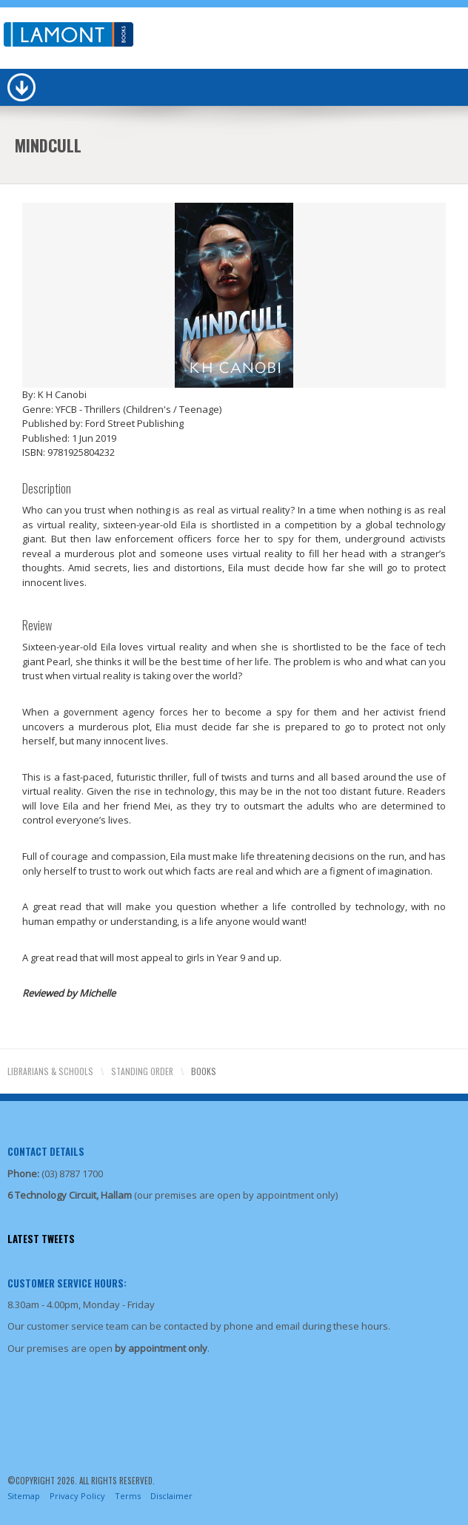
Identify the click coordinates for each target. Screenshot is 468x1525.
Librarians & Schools (50, 1071)
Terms (128, 1495)
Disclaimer (171, 1495)
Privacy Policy (77, 1495)
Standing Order (142, 1071)
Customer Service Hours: (67, 1283)
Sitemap (23, 1495)
